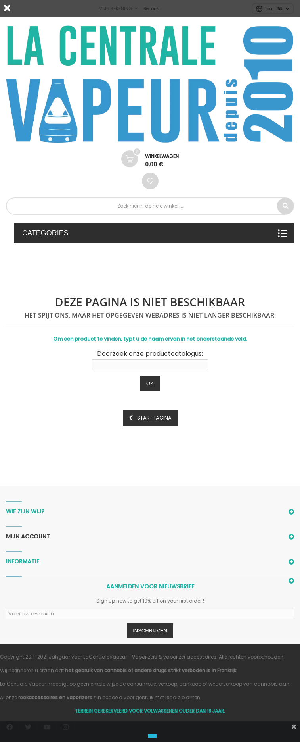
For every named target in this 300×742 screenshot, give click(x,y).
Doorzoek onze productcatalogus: (150, 353)
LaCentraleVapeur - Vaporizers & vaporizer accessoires (149, 656)
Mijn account (28, 536)
